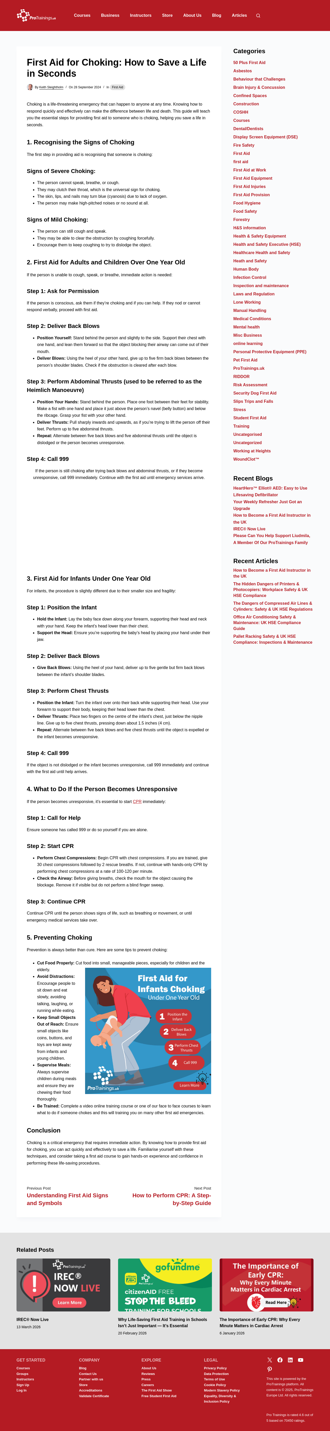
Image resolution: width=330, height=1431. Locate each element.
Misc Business (247, 335)
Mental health (246, 327)
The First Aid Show (157, 1390)
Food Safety (245, 211)
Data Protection (216, 1374)
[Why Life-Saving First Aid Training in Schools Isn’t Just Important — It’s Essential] (165, 1285)
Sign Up (22, 1385)
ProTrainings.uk (249, 368)
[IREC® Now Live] (63, 1285)
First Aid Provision (251, 195)
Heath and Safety (250, 261)
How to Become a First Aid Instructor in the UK (272, 573)
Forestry (241, 219)
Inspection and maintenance (261, 286)
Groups (22, 1374)
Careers (148, 1385)
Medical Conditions (252, 319)
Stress (239, 409)
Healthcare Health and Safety (261, 252)
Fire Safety (243, 145)
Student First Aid (249, 418)
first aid (240, 162)
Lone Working (247, 302)
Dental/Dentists (248, 129)
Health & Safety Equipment (259, 236)
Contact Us (88, 1374)
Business (110, 15)
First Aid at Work (249, 170)
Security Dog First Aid (254, 393)
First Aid (117, 87)
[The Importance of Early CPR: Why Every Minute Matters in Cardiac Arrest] (267, 1285)
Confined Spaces (250, 95)
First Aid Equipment (252, 178)
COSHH (240, 112)
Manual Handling (249, 310)
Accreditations (90, 1390)
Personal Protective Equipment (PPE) (270, 352)
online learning (248, 343)
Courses (82, 15)
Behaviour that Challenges (259, 79)
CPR (137, 801)
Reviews (148, 1374)
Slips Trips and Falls (253, 401)
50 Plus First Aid (249, 62)
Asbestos (242, 71)
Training (241, 426)
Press (146, 1379)
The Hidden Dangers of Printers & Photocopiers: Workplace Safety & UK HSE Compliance (270, 590)
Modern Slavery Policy (222, 1390)
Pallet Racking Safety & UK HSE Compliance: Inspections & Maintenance (272, 639)
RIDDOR (241, 376)
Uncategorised (247, 434)
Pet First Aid (245, 360)
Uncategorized (247, 443)
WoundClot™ (246, 459)
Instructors (141, 15)
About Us (192, 15)
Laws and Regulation (254, 294)
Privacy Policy (215, 1368)
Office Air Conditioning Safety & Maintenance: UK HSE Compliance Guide (267, 623)
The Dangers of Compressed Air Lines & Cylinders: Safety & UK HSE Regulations (273, 606)
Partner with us (91, 1379)
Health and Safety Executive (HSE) (267, 244)
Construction (246, 104)
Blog (216, 15)
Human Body (246, 269)
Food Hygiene (247, 203)
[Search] (258, 16)
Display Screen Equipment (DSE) (265, 137)
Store (167, 15)
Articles (239, 15)
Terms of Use (214, 1379)
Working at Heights (252, 451)
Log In (21, 1390)
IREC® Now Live (249, 529)
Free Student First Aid (159, 1396)
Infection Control (249, 277)
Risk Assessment (250, 385)
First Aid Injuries (249, 186)
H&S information (249, 228)
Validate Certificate (94, 1396)
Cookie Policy (215, 1385)
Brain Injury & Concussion (259, 87)
